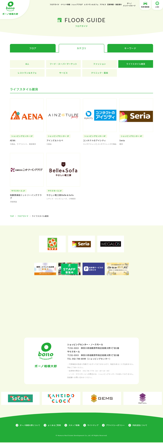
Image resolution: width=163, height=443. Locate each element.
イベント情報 (65, 4)
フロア (32, 48)
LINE (157, 5)
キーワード (130, 48)
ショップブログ (77, 4)
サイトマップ (93, 425)
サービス (63, 73)
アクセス (103, 4)
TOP (12, 216)
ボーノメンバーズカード (129, 4)
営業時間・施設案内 (114, 4)
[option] (52, 244)
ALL (27, 64)
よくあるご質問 (54, 425)
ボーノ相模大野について (30, 425)
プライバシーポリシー (115, 425)
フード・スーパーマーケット (63, 64)
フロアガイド (54, 4)
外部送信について (139, 425)
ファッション (99, 64)
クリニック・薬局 (99, 73)
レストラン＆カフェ (91, 4)
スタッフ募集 (74, 425)
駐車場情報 (145, 5)
